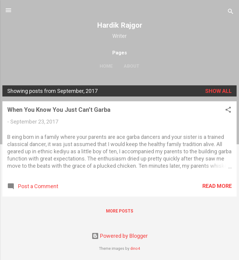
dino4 (135, 248)
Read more (217, 186)
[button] (228, 110)
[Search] (230, 12)
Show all (218, 91)
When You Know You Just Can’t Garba (58, 109)
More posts (119, 211)
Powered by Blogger (120, 236)
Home (106, 66)
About (131, 66)
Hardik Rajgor (119, 25)
